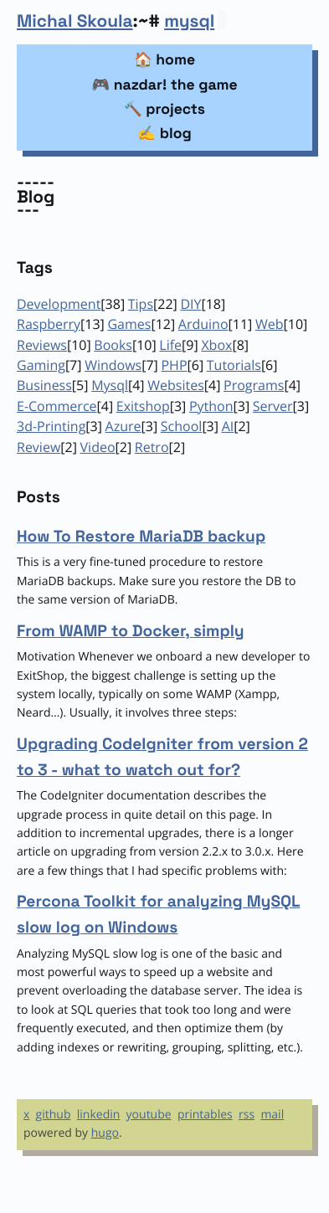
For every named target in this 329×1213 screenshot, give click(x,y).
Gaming (41, 365)
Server (273, 406)
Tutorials (234, 365)
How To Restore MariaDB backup (141, 536)
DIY (190, 304)
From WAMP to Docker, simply (130, 630)
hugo (105, 1133)
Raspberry (48, 324)
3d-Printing (51, 426)
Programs (254, 385)
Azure (123, 426)
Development (58, 304)
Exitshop (143, 406)
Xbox (216, 345)
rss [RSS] (246, 1115)
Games (129, 324)
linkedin (99, 1115)
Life (170, 345)
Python (211, 406)
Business (44, 385)
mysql (189, 22)
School (182, 426)
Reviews (42, 345)
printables (205, 1115)
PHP (174, 365)
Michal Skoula (75, 22)
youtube (149, 1115)
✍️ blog (164, 134)
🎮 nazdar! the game (164, 85)
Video (98, 447)
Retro (152, 447)
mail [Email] (272, 1115)
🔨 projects (164, 109)
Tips (140, 304)
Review (38, 447)
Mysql (109, 385)
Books (113, 345)
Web (269, 324)
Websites (175, 385)
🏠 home (164, 60)
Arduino (203, 324)
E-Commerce (57, 406)
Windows (113, 365)
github (53, 1115)
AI (228, 426)
